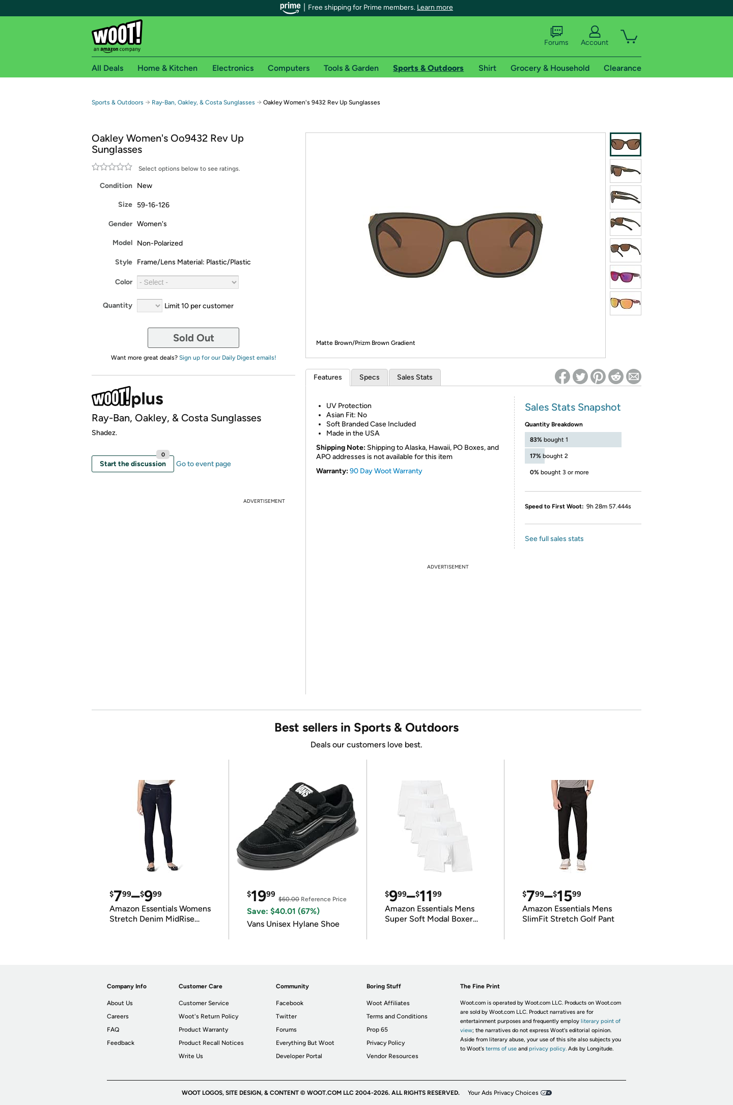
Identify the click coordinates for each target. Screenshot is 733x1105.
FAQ (113, 1029)
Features (328, 377)
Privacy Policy (385, 1042)
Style (123, 262)
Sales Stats (415, 377)
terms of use (501, 1048)
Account (594, 36)
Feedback (120, 1042)
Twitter (286, 1016)
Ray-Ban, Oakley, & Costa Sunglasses (203, 102)
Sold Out (193, 338)
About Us (120, 1003)
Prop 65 (377, 1029)
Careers (118, 1016)
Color (123, 282)
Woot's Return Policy (208, 1016)
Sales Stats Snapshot (573, 407)
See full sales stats (554, 538)
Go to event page (203, 464)
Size (125, 204)
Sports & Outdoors (118, 102)
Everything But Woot (305, 1042)
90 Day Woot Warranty (386, 471)
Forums (556, 36)
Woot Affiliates (388, 1003)
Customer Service (204, 1003)
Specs (369, 377)
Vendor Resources (392, 1056)
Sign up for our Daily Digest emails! (227, 357)
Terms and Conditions (397, 1016)
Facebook (289, 1003)
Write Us (191, 1056)
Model (122, 242)
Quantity (117, 305)
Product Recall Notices (211, 1042)
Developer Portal (299, 1056)
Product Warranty (203, 1029)
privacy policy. (548, 1048)
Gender (120, 224)
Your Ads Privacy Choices (503, 1092)
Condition (116, 185)
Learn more (435, 7)
